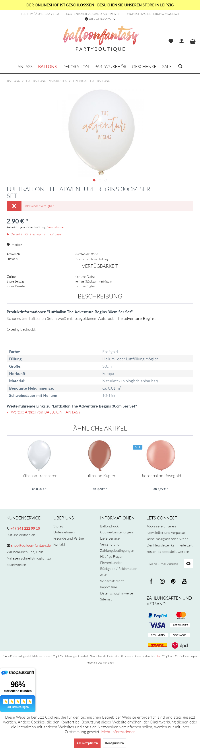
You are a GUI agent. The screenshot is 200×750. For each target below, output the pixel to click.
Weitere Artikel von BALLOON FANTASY (44, 412)
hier (158, 656)
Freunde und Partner (69, 538)
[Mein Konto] (181, 41)
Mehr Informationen (118, 731)
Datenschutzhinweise (116, 593)
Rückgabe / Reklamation (118, 568)
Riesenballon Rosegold (161, 475)
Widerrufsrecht (112, 581)
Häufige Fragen (111, 556)
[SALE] (167, 66)
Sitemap (106, 599)
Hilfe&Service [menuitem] (98, 19)
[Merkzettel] (170, 41)
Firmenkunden (111, 562)
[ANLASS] (25, 66)
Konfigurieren (114, 743)
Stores (58, 526)
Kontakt (59, 544)
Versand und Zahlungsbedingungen (117, 547)
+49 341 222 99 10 (25, 528)
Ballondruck (109, 526)
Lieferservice (110, 538)
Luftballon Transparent (39, 475)
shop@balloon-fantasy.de (30, 545)
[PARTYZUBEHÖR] (110, 66)
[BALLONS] (47, 66)
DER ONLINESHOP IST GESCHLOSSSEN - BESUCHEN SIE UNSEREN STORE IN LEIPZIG (100, 5)
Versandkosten (55, 227)
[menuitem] (170, 41)
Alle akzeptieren (87, 743)
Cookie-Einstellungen (116, 532)
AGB (103, 575)
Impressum (108, 587)
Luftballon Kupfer (100, 475)
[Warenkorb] (192, 41)
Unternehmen (64, 532)
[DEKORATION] (76, 66)
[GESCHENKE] (144, 66)
